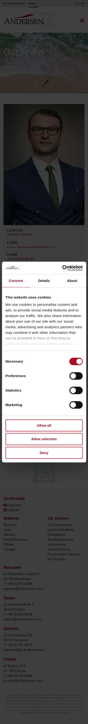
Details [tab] (44, 281)
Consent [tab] (16, 281)
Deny (44, 453)
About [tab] (72, 281)
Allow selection (44, 439)
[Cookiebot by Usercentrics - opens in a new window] (63, 268)
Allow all (44, 425)
